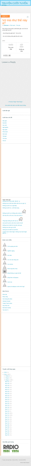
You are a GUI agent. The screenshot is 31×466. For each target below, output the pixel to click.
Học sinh (5, 125)
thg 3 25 (7, 393)
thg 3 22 (7, 399)
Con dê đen (10, 264)
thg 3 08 (7, 427)
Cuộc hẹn (9, 282)
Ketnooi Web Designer (24, 462)
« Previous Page (12, 101)
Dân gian (5, 120)
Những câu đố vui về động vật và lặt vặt (14, 213)
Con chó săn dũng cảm (12, 259)
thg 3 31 (7, 381)
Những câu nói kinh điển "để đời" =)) (11, 201)
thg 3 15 (7, 413)
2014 (5, 374)
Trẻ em (4, 140)
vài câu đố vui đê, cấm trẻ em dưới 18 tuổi (13, 223)
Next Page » (20, 101)
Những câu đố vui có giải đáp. (10, 205)
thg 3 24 (7, 395)
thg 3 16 (7, 411)
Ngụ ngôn (5, 129)
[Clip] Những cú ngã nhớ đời (14, 273)
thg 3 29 (7, 385)
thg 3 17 (7, 409)
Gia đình (5, 123)
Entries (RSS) (15, 459)
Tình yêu (18, 25)
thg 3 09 (7, 425)
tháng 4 (7, 378)
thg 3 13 (7, 417)
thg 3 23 (7, 397)
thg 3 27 (7, 389)
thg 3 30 (7, 383)
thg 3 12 (7, 419)
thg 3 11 (7, 421)
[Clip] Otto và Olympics (12, 277)
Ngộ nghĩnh (5, 127)
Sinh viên (5, 134)
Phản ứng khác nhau (12, 268)
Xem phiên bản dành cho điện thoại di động (15, 105)
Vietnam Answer (6, 301)
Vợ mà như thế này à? (14, 22)
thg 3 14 (7, 415)
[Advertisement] (9, 170)
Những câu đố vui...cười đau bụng (11, 207)
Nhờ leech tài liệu (7, 307)
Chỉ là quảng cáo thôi (12, 246)
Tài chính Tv (5, 310)
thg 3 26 (7, 391)
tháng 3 (7, 380)
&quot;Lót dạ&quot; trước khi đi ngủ (15, 286)
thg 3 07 (7, 429)
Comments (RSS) (22, 459)
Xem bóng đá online (7, 299)
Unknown (6, 25)
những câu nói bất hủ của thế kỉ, (10, 229)
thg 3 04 (7, 435)
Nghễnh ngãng (10, 250)
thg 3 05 (7, 433)
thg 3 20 (7, 403)
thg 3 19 (7, 405)
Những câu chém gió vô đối (9, 227)
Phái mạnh (13, 25)
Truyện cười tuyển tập (15, 3)
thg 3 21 (7, 401)
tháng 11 (8, 376)
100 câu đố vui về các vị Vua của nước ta (12, 215)
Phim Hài (5, 294)
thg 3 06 (7, 431)
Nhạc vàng (5, 296)
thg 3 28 (7, 387)
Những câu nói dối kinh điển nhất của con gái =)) (14, 203)
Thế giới (4, 136)
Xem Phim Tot (6, 305)
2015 (5, 372)
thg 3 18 (7, 407)
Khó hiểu (9, 255)
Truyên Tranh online (7, 303)
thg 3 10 (7, 423)
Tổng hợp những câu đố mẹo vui (13, 220)
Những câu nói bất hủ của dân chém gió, (12, 225)
